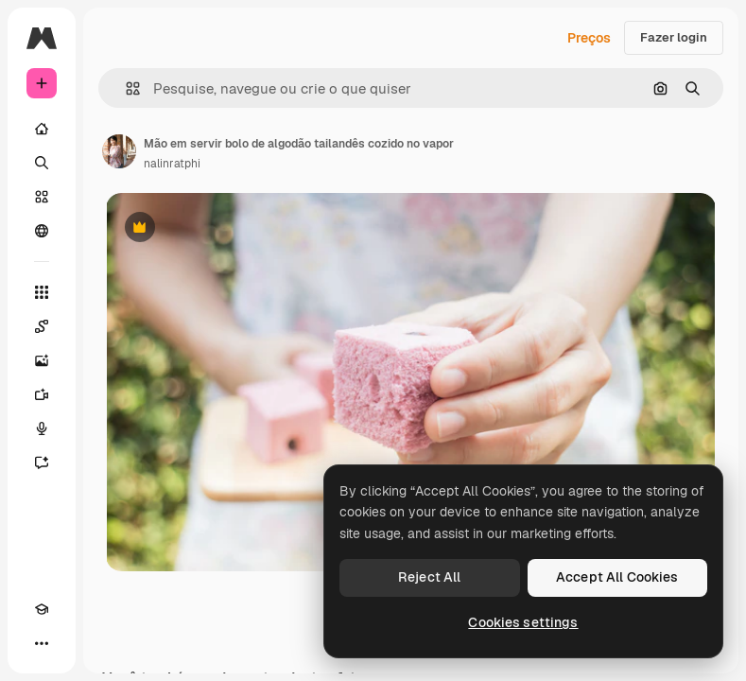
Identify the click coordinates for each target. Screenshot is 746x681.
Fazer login (673, 37)
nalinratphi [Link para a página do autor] (172, 163)
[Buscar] (41, 163)
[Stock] (41, 197)
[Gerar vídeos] (41, 394)
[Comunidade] (41, 231)
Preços (589, 37)
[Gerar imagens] (41, 360)
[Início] (41, 129)
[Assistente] (41, 462)
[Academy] (41, 609)
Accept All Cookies (617, 576)
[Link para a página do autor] (119, 151)
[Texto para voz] (41, 428)
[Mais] (41, 643)
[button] (125, 88)
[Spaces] (41, 326)
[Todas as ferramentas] (41, 292)
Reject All (429, 576)
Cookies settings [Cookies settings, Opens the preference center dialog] (523, 622)
